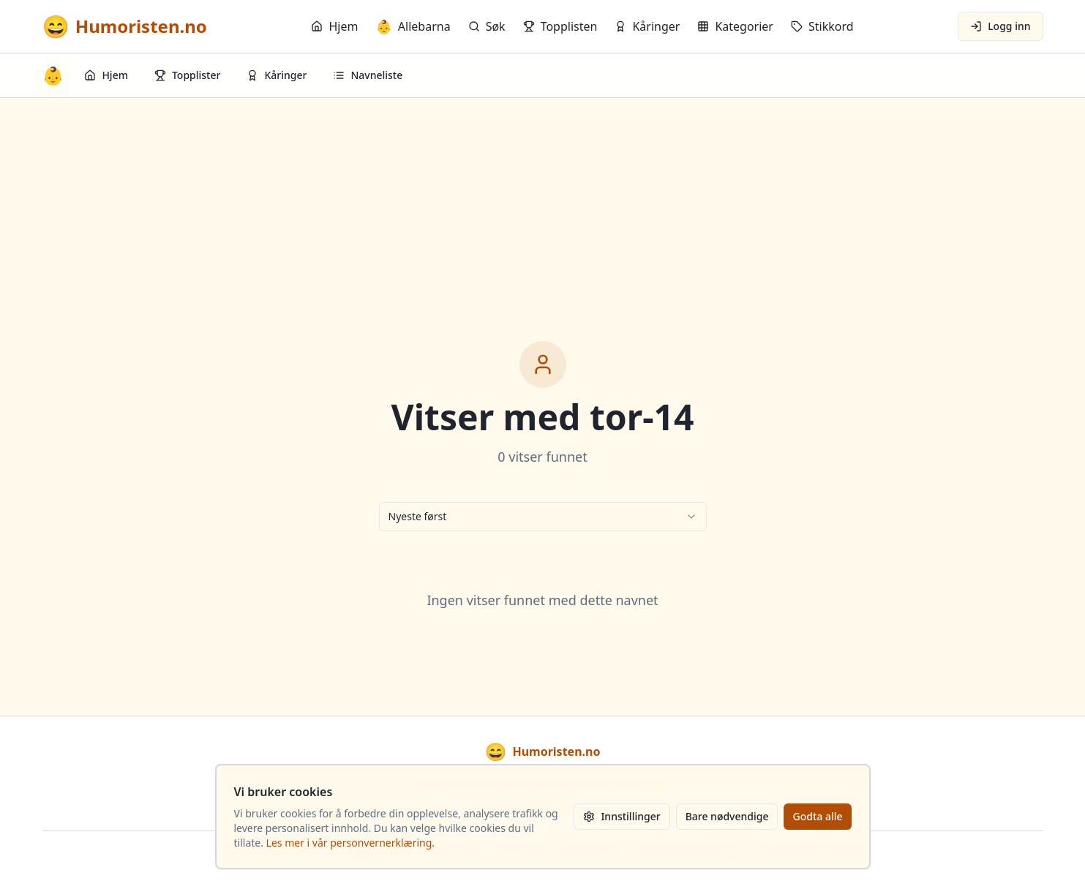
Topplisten (560, 26)
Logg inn (1000, 26)
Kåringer (647, 26)
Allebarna (412, 26)
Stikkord (822, 26)
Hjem (334, 26)
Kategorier (735, 26)
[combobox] (543, 516)
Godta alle (817, 816)
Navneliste (367, 75)
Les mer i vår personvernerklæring (349, 843)
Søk (487, 26)
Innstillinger (621, 816)
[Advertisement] (543, 207)
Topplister (187, 75)
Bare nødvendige (727, 816)
